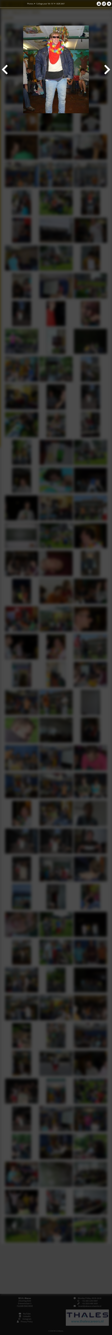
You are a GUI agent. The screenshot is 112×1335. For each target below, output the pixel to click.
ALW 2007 (60, 3)
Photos (30, 3)
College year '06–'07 (45, 3)
